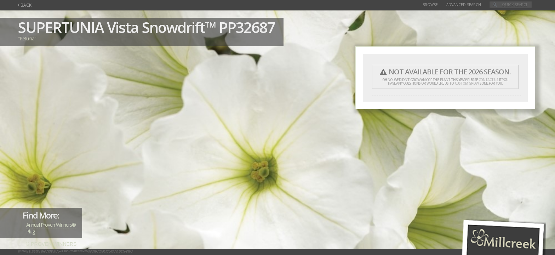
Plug (30, 231)
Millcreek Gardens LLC (43, 251)
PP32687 (247, 27)
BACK (25, 5)
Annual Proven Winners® (51, 224)
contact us (488, 79)
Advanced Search (463, 4)
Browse (430, 4)
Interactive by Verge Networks (110, 251)
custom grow (467, 83)
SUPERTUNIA (61, 27)
